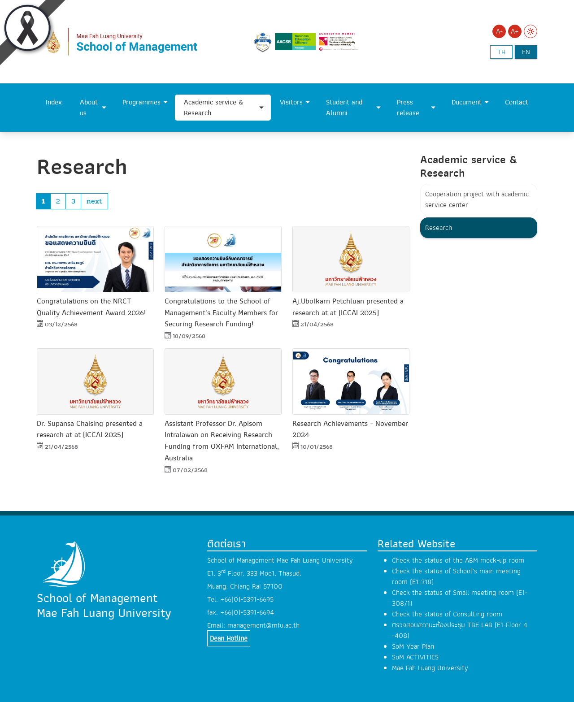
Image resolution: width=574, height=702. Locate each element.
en (526, 52)
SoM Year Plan (413, 646)
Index (54, 102)
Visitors (291, 102)
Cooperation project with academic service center (477, 199)
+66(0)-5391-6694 (247, 612)
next (94, 201)
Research (438, 227)
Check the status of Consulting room (447, 614)
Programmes (141, 102)
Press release (408, 107)
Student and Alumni (344, 107)
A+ (515, 31)
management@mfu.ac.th (263, 625)
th (501, 52)
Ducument (467, 102)
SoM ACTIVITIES (415, 657)
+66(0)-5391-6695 (247, 599)
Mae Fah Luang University (430, 668)
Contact (516, 102)
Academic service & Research (214, 107)
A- (499, 31)
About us (89, 107)
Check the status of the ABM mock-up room (458, 560)
